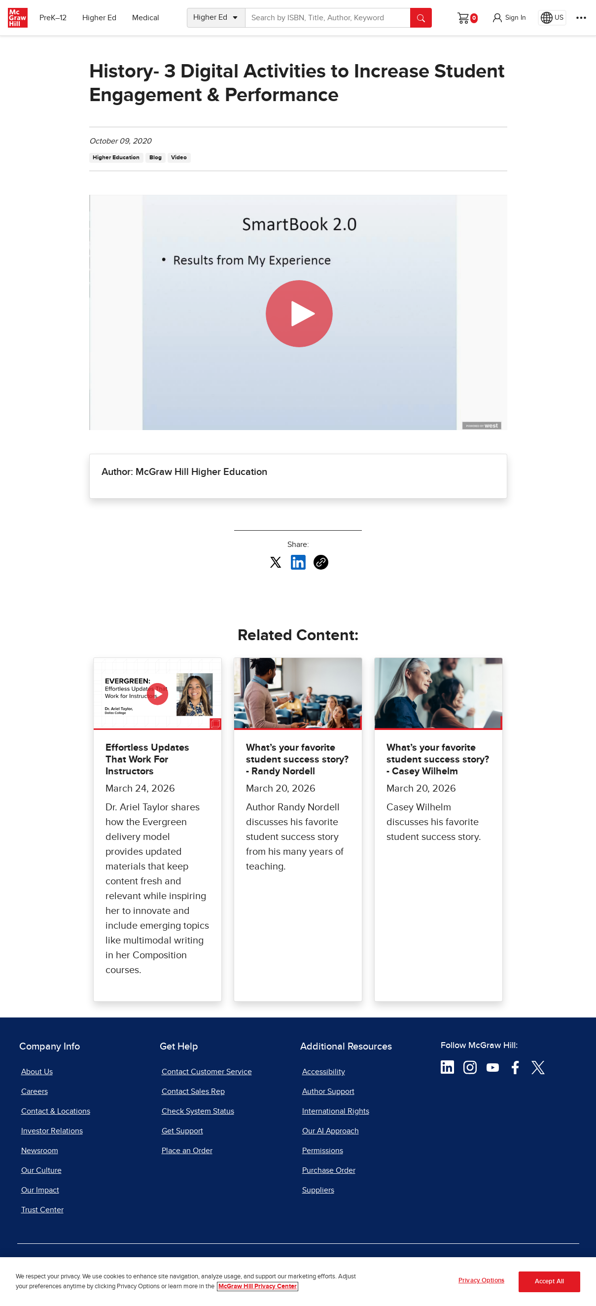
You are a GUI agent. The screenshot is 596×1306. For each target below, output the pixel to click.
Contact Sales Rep (193, 1091)
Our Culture (41, 1170)
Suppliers (318, 1190)
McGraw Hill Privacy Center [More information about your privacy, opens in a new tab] (257, 1286)
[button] (509, 18)
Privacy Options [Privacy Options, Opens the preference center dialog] (481, 1280)
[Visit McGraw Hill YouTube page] (492, 1067)
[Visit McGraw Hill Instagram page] (470, 1067)
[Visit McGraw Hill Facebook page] (515, 1067)
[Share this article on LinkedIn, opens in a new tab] (298, 562)
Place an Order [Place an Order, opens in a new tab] (187, 1151)
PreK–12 (53, 18)
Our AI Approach (330, 1131)
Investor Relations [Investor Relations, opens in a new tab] (52, 1131)
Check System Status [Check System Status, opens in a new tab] (198, 1111)
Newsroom (39, 1151)
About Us (37, 1072)
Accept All (549, 1281)
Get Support (182, 1131)
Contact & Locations (55, 1111)
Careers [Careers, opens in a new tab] (34, 1091)
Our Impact (40, 1190)
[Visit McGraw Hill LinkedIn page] (447, 1067)
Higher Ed (99, 18)
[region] (298, 1281)
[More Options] (581, 18)
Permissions (322, 1151)
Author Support (328, 1091)
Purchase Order (328, 1170)
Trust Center (42, 1210)
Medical (145, 18)
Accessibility (323, 1072)
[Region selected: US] (552, 18)
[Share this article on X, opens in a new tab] (275, 562)
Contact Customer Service (207, 1072)
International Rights (335, 1111)
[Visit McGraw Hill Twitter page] (538, 1067)
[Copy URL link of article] (321, 562)
